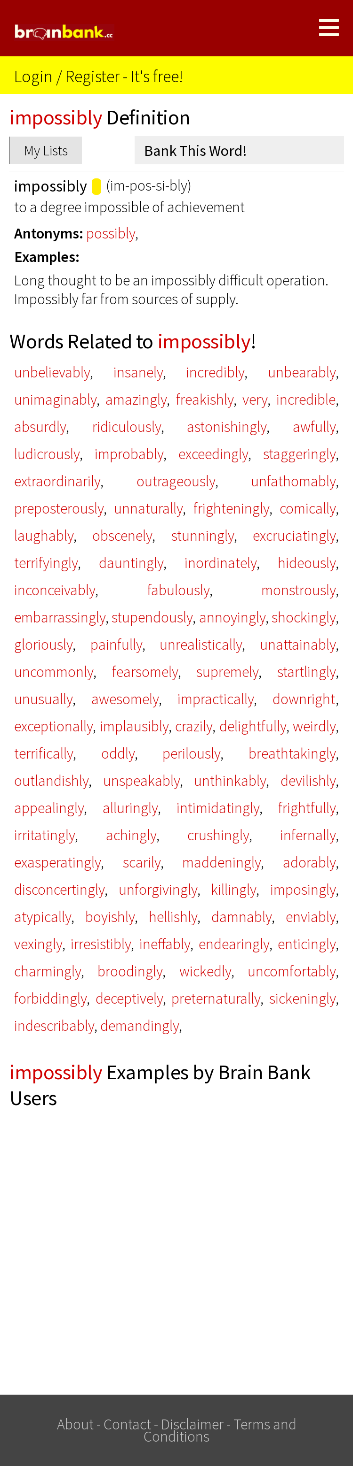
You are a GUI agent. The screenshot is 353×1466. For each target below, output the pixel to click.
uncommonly (53, 671)
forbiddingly (50, 998)
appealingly (49, 807)
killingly (233, 889)
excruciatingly (294, 535)
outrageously (175, 481)
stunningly (202, 535)
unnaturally (148, 508)
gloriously (43, 644)
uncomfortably (292, 971)
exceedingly (213, 454)
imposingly (303, 889)
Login (33, 76)
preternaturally (215, 998)
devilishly (308, 780)
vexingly (38, 944)
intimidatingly (217, 807)
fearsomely (145, 671)
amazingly (136, 399)
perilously (191, 753)
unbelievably (52, 372)
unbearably (302, 372)
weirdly (314, 726)
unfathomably (293, 481)
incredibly (215, 372)
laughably (43, 535)
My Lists (46, 150)
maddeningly (221, 862)
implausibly (134, 726)
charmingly (47, 971)
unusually (43, 699)
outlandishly (51, 780)
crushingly (218, 835)
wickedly (205, 971)
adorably (309, 862)
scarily (141, 862)
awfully (314, 426)
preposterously (59, 508)
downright (304, 699)
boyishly (110, 916)
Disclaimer (192, 1424)
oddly (118, 753)
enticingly (307, 944)
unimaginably (55, 399)
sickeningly (302, 998)
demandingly (139, 1025)
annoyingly (232, 617)
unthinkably (230, 780)
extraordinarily (57, 481)
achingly (131, 835)
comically (308, 508)
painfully (116, 644)
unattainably (298, 644)
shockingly (304, 617)
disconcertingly (59, 889)
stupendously (152, 617)
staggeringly (299, 454)
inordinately (221, 562)
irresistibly (101, 944)
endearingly (234, 944)
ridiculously (126, 426)
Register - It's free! (124, 76)
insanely (138, 372)
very (254, 399)
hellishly (173, 916)
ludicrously (47, 454)
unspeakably (141, 780)
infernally (308, 835)
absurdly (40, 426)
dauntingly (131, 562)
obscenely (122, 535)
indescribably (54, 1025)
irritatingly (44, 835)
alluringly (130, 807)
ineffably (164, 944)
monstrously (298, 590)
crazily (193, 726)
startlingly (306, 671)
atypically (42, 916)
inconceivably (54, 590)
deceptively (129, 998)
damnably (241, 916)
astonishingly (226, 426)
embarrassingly (59, 617)
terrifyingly (46, 562)
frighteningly (231, 508)
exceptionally (53, 726)
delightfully (252, 726)
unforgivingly (158, 889)
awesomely (125, 699)
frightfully (307, 807)
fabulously (178, 590)
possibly (110, 233)
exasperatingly (57, 862)
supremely (227, 671)
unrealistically (201, 644)
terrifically (43, 753)
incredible (306, 399)
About (75, 1424)
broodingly (129, 971)
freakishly (204, 399)
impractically (215, 699)
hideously (307, 562)
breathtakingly (292, 753)
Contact (127, 1424)
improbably (129, 454)
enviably (311, 916)
